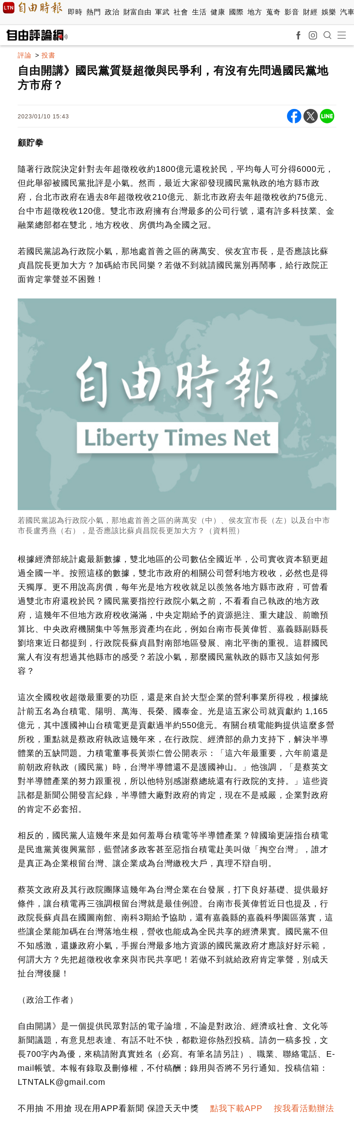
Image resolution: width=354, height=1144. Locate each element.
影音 (292, 12)
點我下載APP (236, 1108)
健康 (218, 12)
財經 (310, 12)
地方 (255, 12)
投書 (49, 55)
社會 (181, 12)
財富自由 (137, 12)
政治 (112, 12)
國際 (236, 12)
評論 (25, 55)
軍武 (162, 12)
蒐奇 (273, 12)
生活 (199, 12)
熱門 (93, 12)
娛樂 (329, 12)
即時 (75, 12)
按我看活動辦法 (304, 1108)
